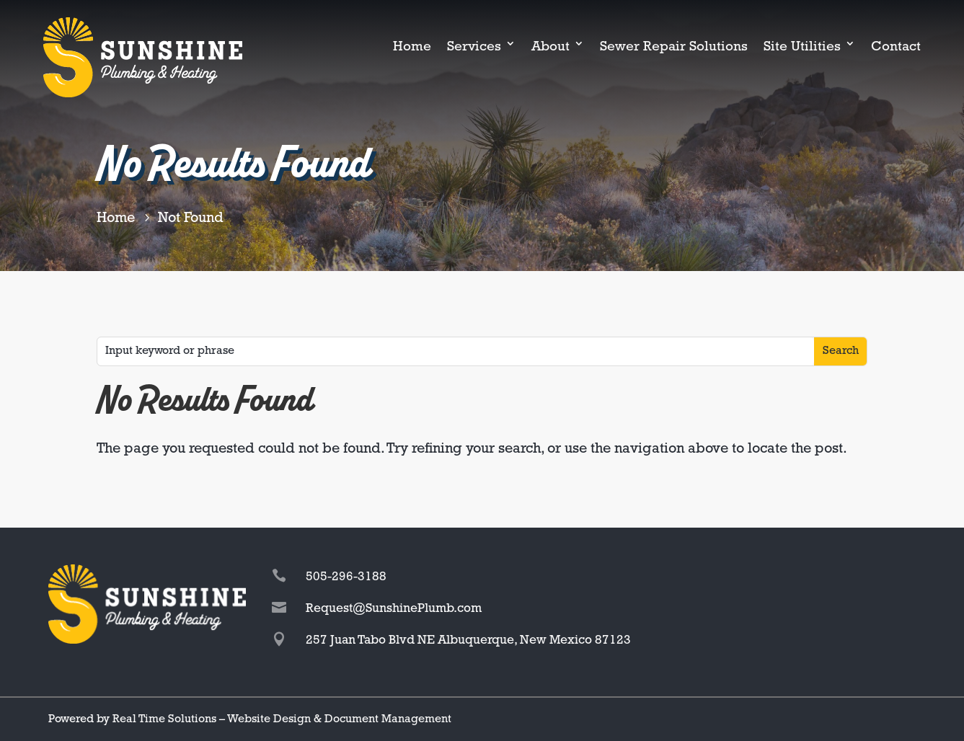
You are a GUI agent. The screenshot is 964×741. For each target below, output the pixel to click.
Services (474, 47)
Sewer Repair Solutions (674, 47)
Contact (896, 47)
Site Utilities (802, 47)
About (550, 47)
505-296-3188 (346, 577)
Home (412, 47)
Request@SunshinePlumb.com (394, 609)
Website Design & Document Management (339, 719)
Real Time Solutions (164, 719)
